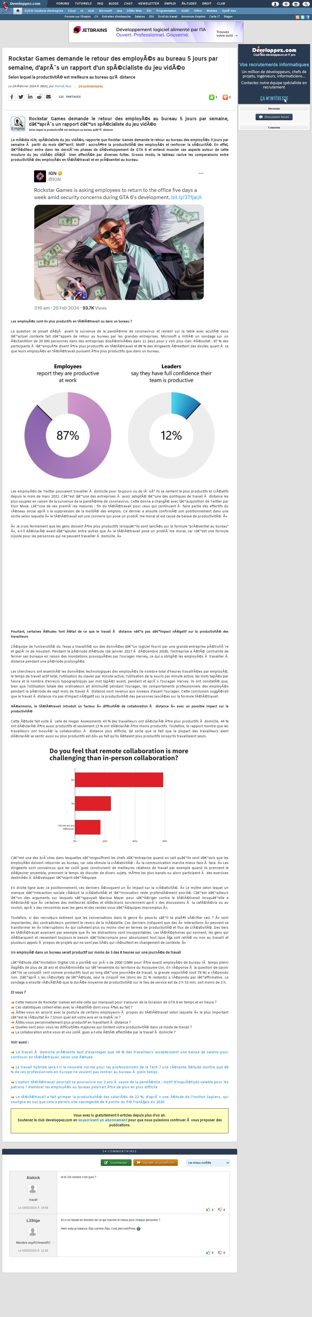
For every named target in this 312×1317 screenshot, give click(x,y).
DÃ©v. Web (134, 11)
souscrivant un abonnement (102, 1120)
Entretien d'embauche (116, 16)
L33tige (33, 1221)
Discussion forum (274, 117)
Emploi (170, 4)
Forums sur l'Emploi (77, 16)
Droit (207, 4)
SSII (151, 16)
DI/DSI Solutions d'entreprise (43, 11)
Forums (63, 4)
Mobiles (212, 11)
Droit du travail (167, 16)
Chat (128, 4)
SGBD (185, 11)
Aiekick (33, 1178)
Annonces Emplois (193, 16)
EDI (149, 11)
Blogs (113, 4)
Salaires (140, 16)
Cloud (72, 11)
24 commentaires (90, 87)
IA (81, 11)
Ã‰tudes (189, 4)
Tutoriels (83, 4)
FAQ (100, 4)
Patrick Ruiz (62, 86)
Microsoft (105, 11)
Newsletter (148, 4)
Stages (228, 16)
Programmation (166, 11)
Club (220, 4)
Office (198, 11)
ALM (91, 11)
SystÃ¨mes (229, 11)
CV (96, 16)
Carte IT (214, 16)
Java (119, 11)
